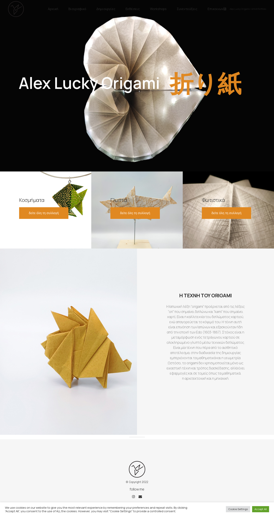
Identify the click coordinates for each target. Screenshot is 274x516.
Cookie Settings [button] (238, 509)
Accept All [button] (260, 509)
